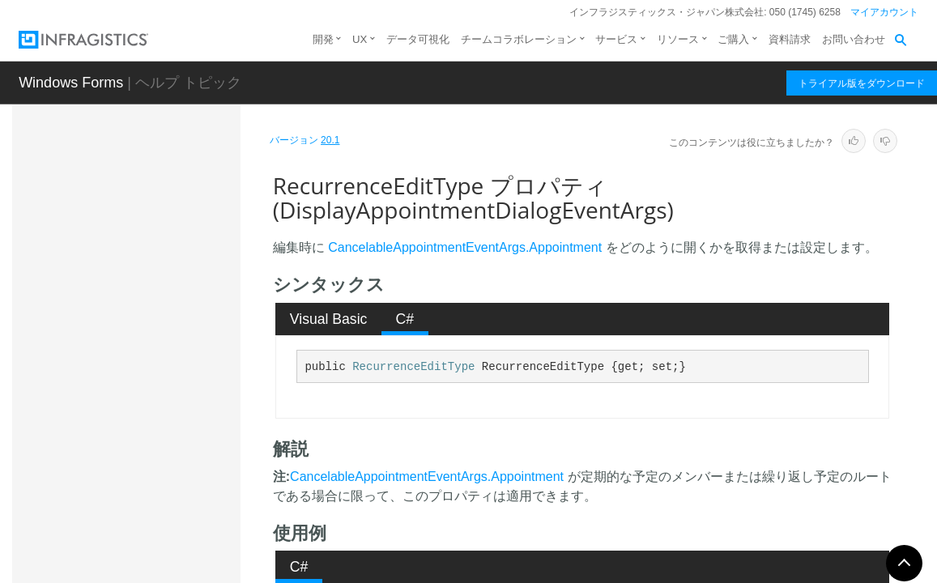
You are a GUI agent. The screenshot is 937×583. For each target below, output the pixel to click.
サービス (616, 39)
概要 (128, 208)
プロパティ (145, 325)
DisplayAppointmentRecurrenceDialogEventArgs (168, 459)
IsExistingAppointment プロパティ (183, 359)
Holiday (122, 496)
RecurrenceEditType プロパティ (183, 404)
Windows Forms (71, 82)
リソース (678, 39)
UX (359, 39)
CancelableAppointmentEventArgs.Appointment (465, 247)
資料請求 (790, 39)
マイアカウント (884, 12)
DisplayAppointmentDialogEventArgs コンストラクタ (176, 281)
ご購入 (733, 39)
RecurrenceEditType (413, 366)
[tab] (328, 319)
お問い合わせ (853, 39)
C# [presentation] (405, 319)
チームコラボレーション (519, 39)
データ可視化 (417, 39)
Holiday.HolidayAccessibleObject (169, 532)
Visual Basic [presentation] (329, 319)
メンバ (134, 236)
